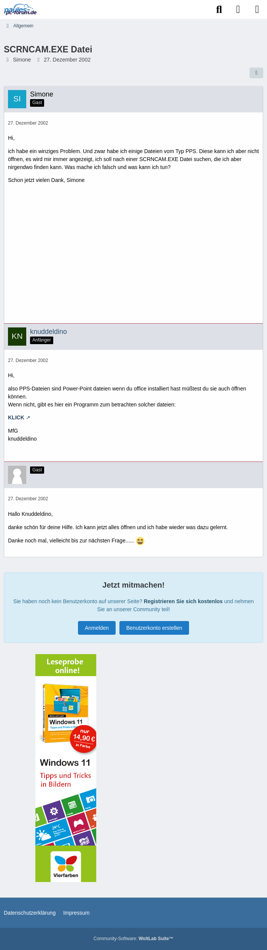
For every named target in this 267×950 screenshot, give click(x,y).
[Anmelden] (238, 9)
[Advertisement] (133, 256)
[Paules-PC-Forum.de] (20, 9)
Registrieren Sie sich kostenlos (183, 601)
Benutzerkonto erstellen (154, 628)
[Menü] (257, 9)
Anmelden (97, 628)
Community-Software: (133, 938)
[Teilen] (256, 73)
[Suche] (219, 9)
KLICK (16, 417)
